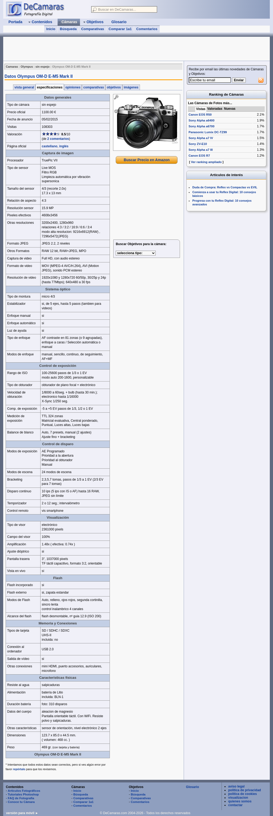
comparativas (93, 87)
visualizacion (238, 797)
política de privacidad (244, 790)
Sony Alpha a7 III (200, 149)
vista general (24, 87)
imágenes (131, 87)
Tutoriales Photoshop (23, 794)
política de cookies (242, 794)
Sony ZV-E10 (197, 143)
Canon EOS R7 (199, 155)
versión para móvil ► (22, 813)
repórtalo (19, 769)
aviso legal (236, 786)
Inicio (50, 29)
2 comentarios (58, 139)
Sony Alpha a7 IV (200, 138)
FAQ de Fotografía (21, 798)
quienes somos (239, 801)
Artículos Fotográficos (24, 790)
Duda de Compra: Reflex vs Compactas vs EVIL (224, 187)
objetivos (114, 87)
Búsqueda (68, 29)
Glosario (192, 787)
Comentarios (146, 29)
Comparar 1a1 (120, 29)
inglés (64, 146)
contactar (235, 805)
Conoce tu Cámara (21, 801)
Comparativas (92, 29)
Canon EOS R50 (200, 114)
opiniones (73, 87)
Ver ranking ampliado (206, 162)
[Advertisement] (100, 49)
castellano (50, 146)
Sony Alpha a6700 (201, 126)
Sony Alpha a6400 (201, 120)
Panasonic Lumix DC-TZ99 (207, 132)
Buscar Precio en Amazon (147, 160)
